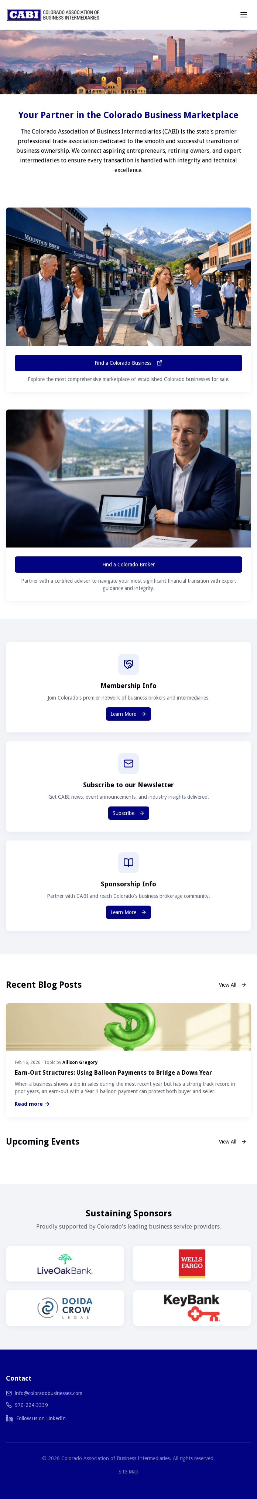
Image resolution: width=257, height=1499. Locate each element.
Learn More (128, 714)
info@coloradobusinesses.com (48, 1393)
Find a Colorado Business (128, 363)
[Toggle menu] (243, 14)
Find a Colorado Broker (128, 564)
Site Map (128, 1472)
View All (233, 985)
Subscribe (129, 813)
